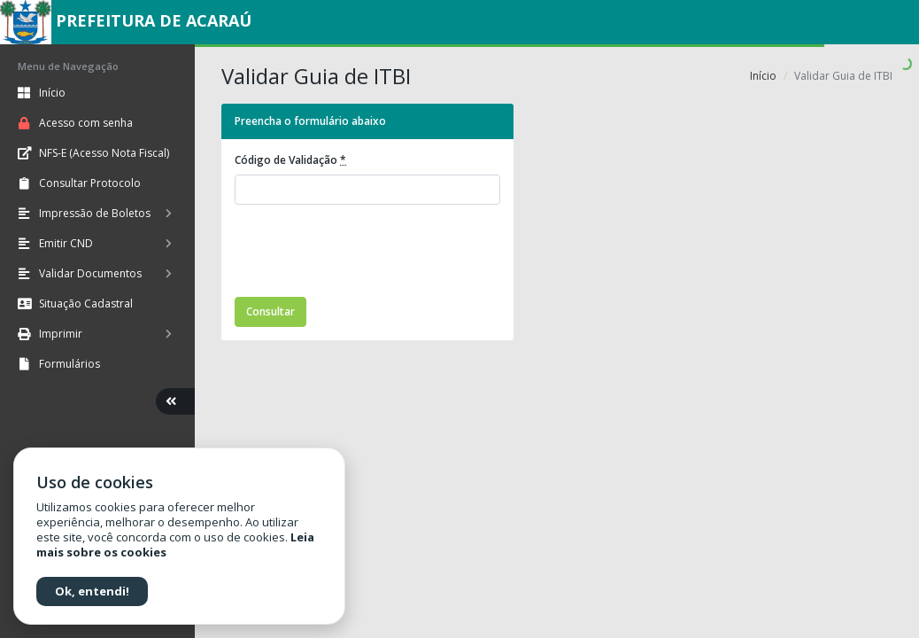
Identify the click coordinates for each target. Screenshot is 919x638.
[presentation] (369, 253)
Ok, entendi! (92, 591)
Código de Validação (290, 159)
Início (763, 75)
